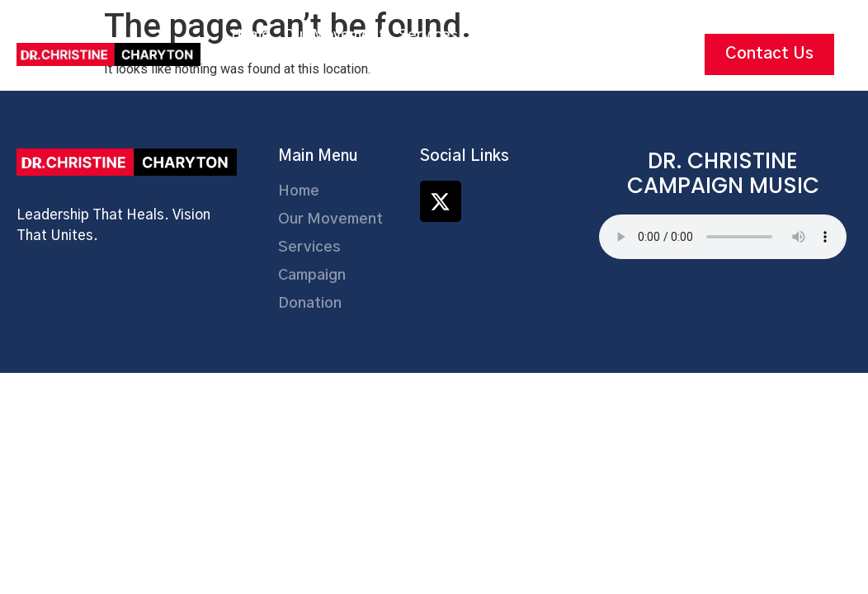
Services (428, 35)
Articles (425, 73)
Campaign (504, 35)
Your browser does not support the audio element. (723, 236)
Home (251, 35)
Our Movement (334, 35)
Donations (585, 35)
